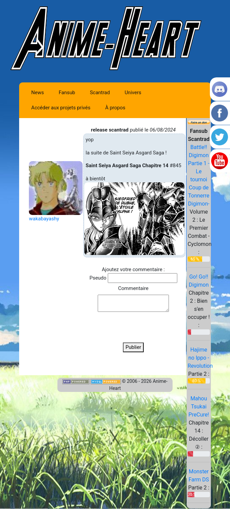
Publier (133, 347)
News (37, 92)
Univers (133, 92)
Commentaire (133, 288)
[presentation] (133, 327)
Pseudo (97, 278)
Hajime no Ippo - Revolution (200, 358)
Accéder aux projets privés (60, 108)
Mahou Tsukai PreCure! (198, 406)
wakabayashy (44, 219)
